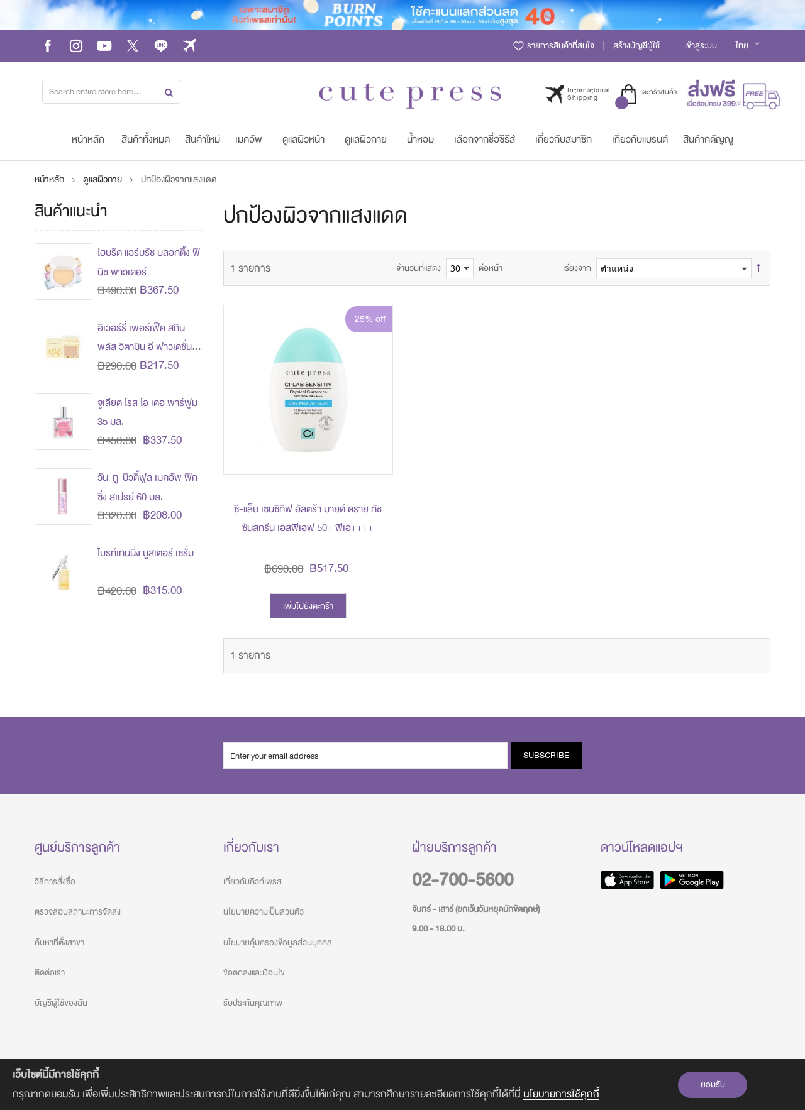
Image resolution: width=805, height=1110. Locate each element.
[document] (402, 1084)
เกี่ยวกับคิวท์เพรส (252, 881)
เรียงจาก (577, 268)
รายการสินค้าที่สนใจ (553, 45)
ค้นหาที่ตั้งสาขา (59, 942)
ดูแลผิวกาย (103, 179)
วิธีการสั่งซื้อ (55, 881)
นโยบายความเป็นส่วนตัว (263, 911)
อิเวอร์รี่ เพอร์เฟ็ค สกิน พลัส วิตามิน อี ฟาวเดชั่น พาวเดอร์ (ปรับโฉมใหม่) (144, 347)
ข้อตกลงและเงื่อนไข (254, 972)
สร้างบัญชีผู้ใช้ (636, 45)
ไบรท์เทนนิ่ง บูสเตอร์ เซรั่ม (145, 553)
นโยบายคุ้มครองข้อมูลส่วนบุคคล (277, 942)
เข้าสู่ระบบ (701, 45)
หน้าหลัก (50, 179)
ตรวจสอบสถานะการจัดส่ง (78, 911)
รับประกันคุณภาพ (252, 1003)
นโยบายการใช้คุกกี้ (561, 1094)
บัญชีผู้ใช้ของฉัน (61, 1003)
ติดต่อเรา (50, 972)
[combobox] (111, 92)
